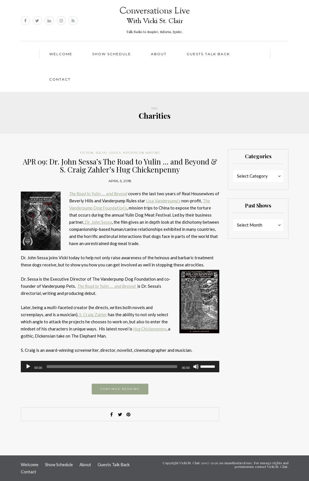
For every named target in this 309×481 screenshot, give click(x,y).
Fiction (86, 153)
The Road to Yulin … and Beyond (98, 193)
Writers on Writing (141, 153)
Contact (60, 79)
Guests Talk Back (208, 54)
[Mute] (196, 366)
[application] (120, 366)
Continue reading (120, 389)
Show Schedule (111, 54)
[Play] (28, 366)
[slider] (112, 366)
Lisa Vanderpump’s (163, 200)
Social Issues (108, 153)
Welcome (60, 54)
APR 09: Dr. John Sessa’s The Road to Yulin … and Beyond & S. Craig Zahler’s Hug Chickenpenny (120, 166)
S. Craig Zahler (93, 314)
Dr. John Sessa (98, 222)
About (159, 54)
